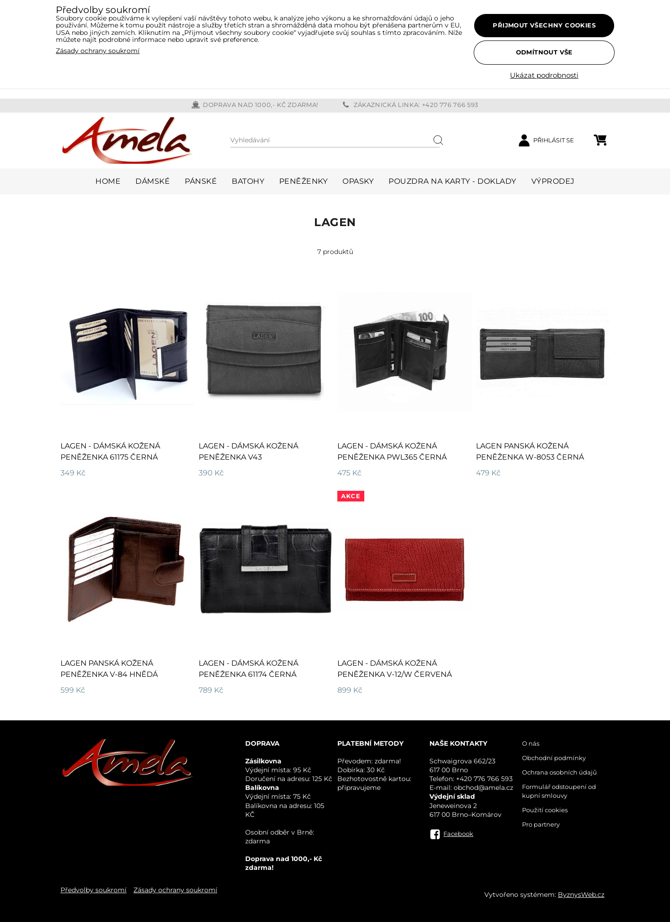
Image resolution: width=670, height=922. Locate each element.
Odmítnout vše (544, 52)
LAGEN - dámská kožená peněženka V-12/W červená (394, 669)
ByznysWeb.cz (581, 894)
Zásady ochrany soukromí (175, 890)
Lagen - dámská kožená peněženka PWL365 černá (392, 451)
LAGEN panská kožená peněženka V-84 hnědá (109, 669)
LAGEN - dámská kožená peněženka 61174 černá (248, 669)
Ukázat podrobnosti (544, 76)
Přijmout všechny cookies (544, 25)
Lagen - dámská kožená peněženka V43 (248, 451)
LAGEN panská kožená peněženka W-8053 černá (530, 451)
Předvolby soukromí (93, 890)
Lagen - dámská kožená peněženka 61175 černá (110, 451)
